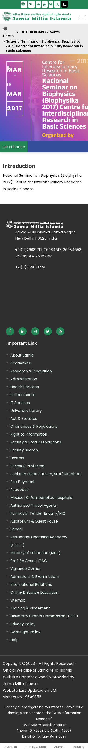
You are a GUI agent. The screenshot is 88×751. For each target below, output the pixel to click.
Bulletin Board (22, 394)
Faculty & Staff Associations (35, 442)
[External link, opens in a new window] (10, 331)
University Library (26, 410)
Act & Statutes (23, 418)
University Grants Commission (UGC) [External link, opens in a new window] (44, 616)
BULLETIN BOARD (32, 32)
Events (54, 32)
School (16, 529)
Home (8, 36)
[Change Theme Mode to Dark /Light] (64, 4)
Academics (20, 363)
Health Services (24, 387)
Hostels (17, 458)
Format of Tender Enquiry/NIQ (38, 513)
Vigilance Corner (25, 568)
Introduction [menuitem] (13, 146)
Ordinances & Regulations (33, 426)
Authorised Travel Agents (33, 505)
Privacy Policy (22, 624)
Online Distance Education (34, 592)
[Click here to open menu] (82, 17)
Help (14, 639)
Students (10, 746)
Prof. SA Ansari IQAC (28, 560)
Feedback (19, 489)
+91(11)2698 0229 (30, 267)
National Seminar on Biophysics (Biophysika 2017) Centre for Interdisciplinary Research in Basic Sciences (44, 46)
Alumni (59, 746)
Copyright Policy (25, 632)
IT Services (20, 402)
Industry (78, 746)
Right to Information (28, 434)
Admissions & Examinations (35, 576)
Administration (23, 379)
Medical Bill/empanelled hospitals (41, 497)
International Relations (31, 584)
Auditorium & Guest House (34, 521)
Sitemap (18, 600)
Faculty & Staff (35, 746)
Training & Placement (30, 608)
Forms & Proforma (27, 466)
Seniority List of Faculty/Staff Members (45, 473)
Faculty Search (24, 450)
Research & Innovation (31, 371)
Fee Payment (22, 481)
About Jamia (22, 355)
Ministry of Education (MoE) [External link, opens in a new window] (35, 553)
